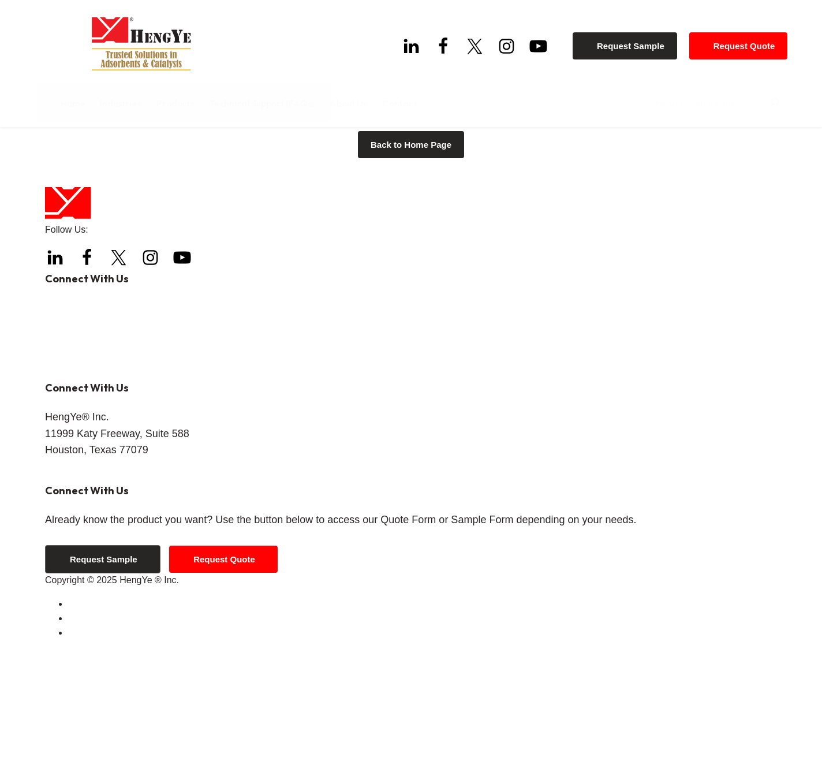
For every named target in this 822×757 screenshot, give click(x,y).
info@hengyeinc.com (122, 475)
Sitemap (85, 740)
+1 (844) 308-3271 (126, 434)
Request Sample (636, 41)
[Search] (766, 101)
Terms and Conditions (113, 711)
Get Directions (74, 578)
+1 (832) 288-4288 (115, 414)
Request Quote (749, 41)
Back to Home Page (411, 252)
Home (57, 149)
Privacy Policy (97, 725)
